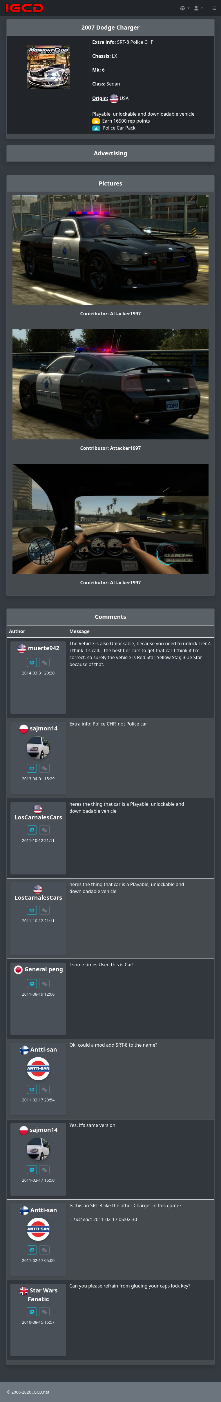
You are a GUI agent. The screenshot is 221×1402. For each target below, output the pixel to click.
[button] (185, 8)
